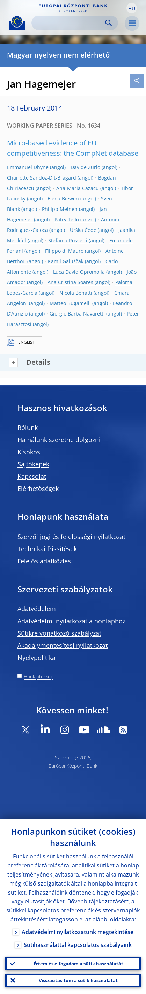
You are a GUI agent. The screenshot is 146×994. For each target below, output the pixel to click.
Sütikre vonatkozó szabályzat (59, 633)
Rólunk (27, 427)
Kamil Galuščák (65, 261)
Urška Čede (83, 230)
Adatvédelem (36, 609)
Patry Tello (66, 219)
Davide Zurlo (85, 167)
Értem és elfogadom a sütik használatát (78, 964)
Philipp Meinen (60, 209)
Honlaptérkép (38, 676)
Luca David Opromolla (79, 271)
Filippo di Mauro (64, 251)
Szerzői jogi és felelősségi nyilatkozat (71, 536)
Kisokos (28, 452)
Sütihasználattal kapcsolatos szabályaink (78, 945)
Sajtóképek (33, 464)
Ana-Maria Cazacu (77, 188)
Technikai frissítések (47, 549)
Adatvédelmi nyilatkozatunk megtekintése (77, 932)
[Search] (69, 23)
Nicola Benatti (75, 292)
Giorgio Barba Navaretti (77, 313)
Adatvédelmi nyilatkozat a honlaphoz (71, 621)
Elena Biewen (63, 198)
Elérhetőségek (38, 488)
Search (108, 23)
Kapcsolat (31, 476)
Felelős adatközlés (44, 561)
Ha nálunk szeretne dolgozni (59, 439)
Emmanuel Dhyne (28, 167)
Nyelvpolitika (36, 657)
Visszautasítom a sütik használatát (78, 980)
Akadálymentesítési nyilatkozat (62, 645)
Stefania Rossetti (67, 240)
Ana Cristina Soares (70, 282)
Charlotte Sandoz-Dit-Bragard (41, 177)
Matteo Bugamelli (70, 303)
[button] (131, 8)
